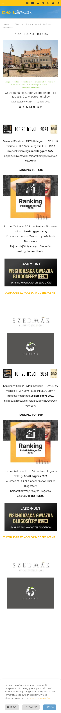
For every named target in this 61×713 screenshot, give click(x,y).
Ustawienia (31, 707)
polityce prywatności (39, 698)
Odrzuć (11, 707)
